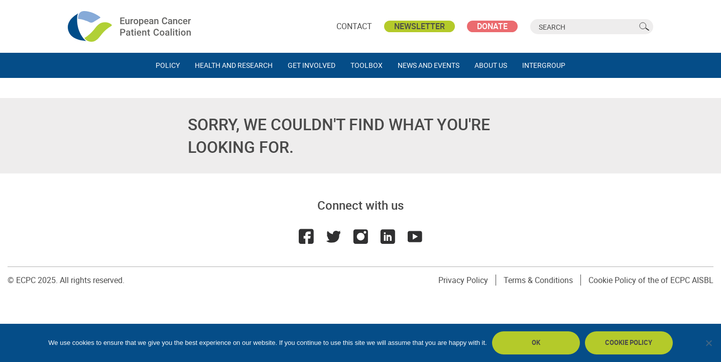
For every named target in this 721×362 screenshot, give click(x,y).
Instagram (360, 236)
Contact (354, 26)
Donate (492, 26)
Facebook (306, 236)
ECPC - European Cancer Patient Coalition (130, 26)
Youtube (414, 236)
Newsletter (419, 26)
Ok (536, 342)
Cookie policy (628, 342)
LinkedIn (387, 236)
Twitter (333, 236)
